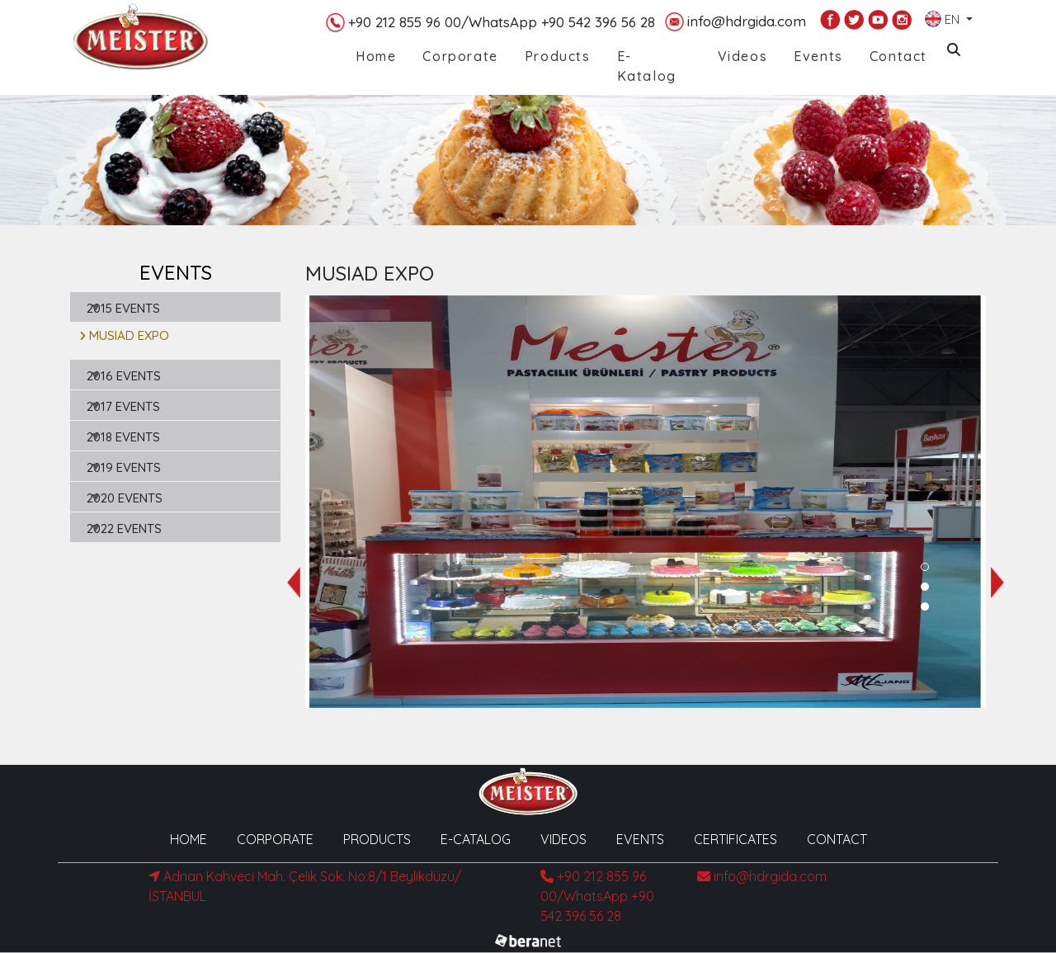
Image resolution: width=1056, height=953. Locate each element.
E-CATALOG (476, 839)
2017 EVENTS (123, 406)
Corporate (459, 56)
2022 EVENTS (124, 528)
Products (558, 56)
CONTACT (837, 839)
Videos (743, 56)
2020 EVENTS (125, 498)
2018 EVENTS (123, 437)
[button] (925, 567)
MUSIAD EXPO (124, 335)
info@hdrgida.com (735, 21)
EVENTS (640, 839)
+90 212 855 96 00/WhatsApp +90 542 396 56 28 (490, 22)
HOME (188, 839)
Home (376, 56)
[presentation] (293, 582)
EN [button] (944, 16)
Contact (898, 56)
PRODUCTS (377, 839)
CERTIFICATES (735, 839)
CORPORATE (275, 839)
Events (818, 56)
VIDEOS (563, 839)
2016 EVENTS (124, 376)
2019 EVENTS (124, 467)
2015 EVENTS (123, 308)
